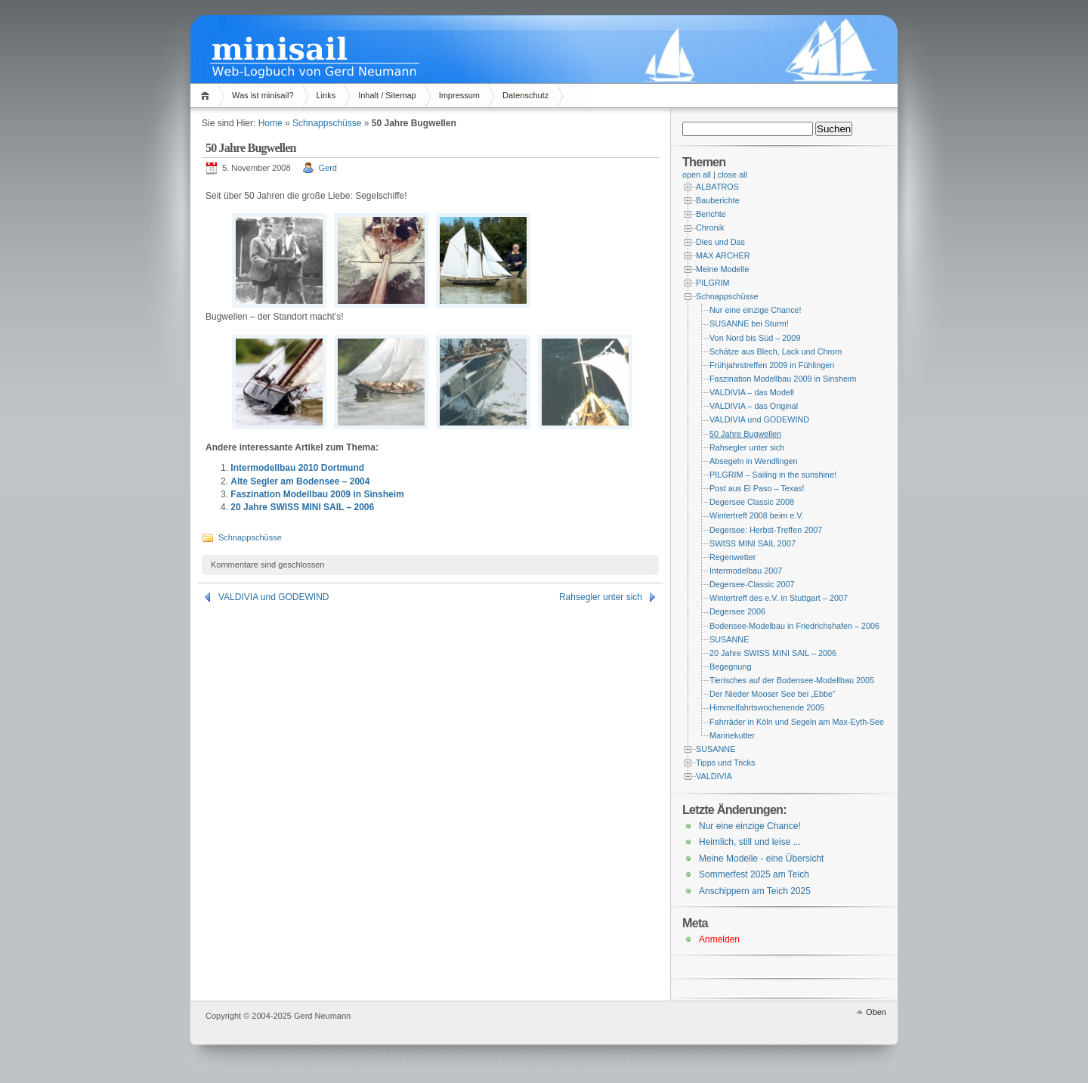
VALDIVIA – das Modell (751, 392)
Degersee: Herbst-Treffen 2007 (765, 529)
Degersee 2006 (737, 611)
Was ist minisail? (263, 95)
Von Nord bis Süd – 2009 (754, 337)
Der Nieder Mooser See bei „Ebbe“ (772, 693)
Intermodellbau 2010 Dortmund (297, 468)
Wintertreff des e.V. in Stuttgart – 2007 (778, 597)
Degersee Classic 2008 (751, 501)
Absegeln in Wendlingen (753, 461)
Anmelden (719, 939)
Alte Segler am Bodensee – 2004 (299, 481)
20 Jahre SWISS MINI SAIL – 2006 (302, 507)
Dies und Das (720, 241)
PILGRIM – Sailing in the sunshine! (772, 474)
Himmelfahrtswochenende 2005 (766, 707)
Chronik (710, 227)
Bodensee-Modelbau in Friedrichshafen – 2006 (794, 625)
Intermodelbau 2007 (745, 570)
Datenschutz (525, 95)
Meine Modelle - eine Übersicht (761, 858)
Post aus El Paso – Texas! (757, 488)
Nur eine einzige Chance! (755, 309)
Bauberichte (718, 200)
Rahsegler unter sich (600, 597)
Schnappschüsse (326, 123)
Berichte (711, 213)
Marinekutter (732, 735)
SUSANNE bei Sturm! (749, 323)
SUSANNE (729, 639)
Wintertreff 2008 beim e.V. (756, 515)
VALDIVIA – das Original (753, 405)
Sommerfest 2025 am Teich (754, 874)
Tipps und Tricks (725, 762)
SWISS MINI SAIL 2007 (752, 543)
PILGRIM (713, 282)
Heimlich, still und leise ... (750, 842)
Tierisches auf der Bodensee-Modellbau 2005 (791, 680)
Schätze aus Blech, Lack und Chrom (775, 351)
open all (696, 174)
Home (207, 95)
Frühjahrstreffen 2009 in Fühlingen (771, 365)
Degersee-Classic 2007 (752, 584)
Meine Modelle (722, 269)
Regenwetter (732, 557)
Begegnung (730, 666)
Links (326, 95)
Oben (876, 1011)
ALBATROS (717, 186)
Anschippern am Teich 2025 (755, 891)
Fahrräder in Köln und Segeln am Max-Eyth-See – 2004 (810, 721)
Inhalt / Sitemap (387, 95)
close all (732, 174)
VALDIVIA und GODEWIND (273, 597)
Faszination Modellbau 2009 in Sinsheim (316, 494)
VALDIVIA (714, 776)
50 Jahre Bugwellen (745, 433)
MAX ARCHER (723, 255)
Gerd (328, 167)
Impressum (459, 95)
